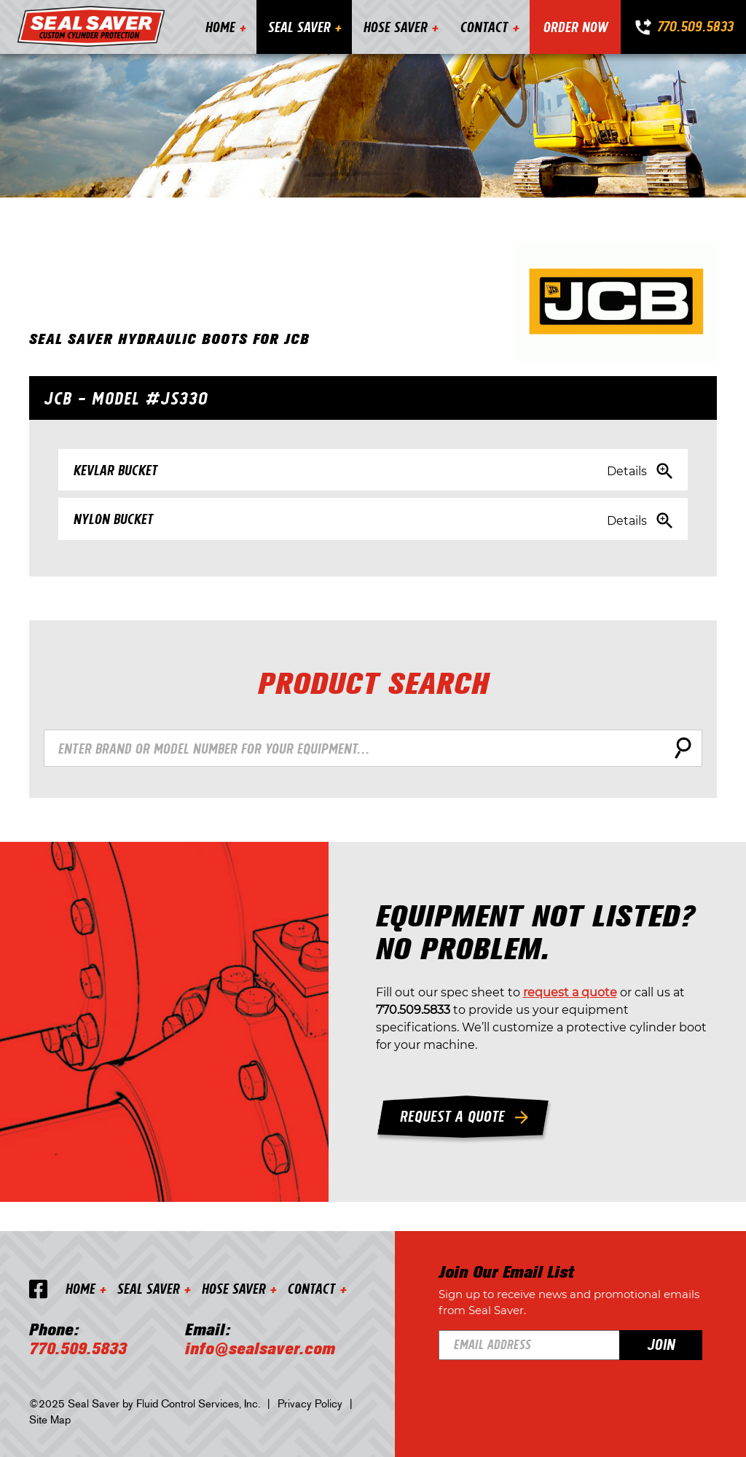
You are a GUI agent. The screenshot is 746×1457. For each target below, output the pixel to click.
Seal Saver (298, 26)
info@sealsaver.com (260, 1349)
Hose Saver (395, 26)
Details (627, 471)
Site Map (50, 1419)
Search (680, 748)
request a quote (570, 993)
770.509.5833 (695, 26)
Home (220, 26)
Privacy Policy (310, 1403)
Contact (484, 26)
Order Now (575, 26)
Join (661, 1344)
